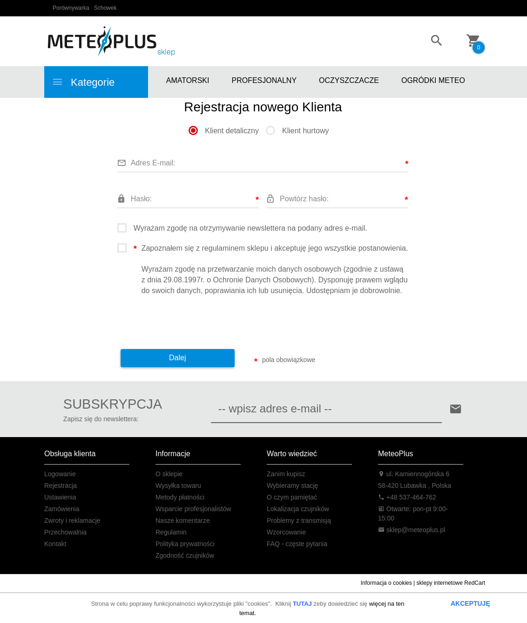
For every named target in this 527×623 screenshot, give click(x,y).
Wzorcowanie (286, 532)
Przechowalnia (65, 532)
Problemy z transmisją (299, 520)
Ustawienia (60, 497)
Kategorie (83, 82)
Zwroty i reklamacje (72, 520)
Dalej (177, 358)
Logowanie (60, 474)
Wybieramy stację (292, 485)
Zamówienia (61, 509)
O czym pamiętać (292, 497)
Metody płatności (179, 497)
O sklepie (168, 474)
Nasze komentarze (182, 520)
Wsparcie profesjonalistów (193, 509)
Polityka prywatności (185, 544)
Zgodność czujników (184, 555)
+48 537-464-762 (407, 497)
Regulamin (171, 532)
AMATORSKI (187, 80)
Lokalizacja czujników (298, 509)
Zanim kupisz (286, 474)
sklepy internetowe (440, 583)
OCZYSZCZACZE (349, 80)
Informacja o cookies (386, 583)
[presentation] (188, 319)
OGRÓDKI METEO (433, 80)
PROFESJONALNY (264, 80)
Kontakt (55, 544)
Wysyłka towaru (178, 485)
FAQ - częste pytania (297, 544)
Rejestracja (60, 485)
